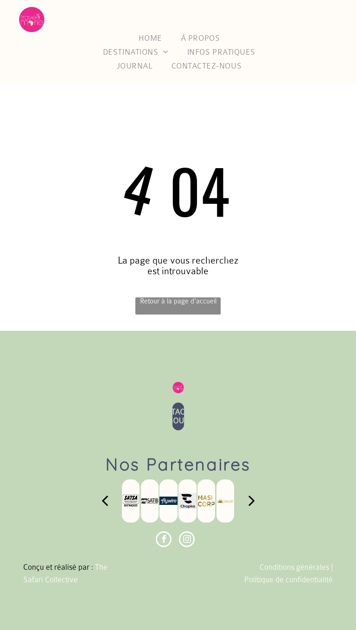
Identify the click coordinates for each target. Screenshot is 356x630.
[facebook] (164, 540)
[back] (104, 501)
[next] (251, 501)
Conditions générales (294, 567)
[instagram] (187, 540)
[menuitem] (150, 38)
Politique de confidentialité (288, 579)
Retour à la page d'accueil (178, 301)
